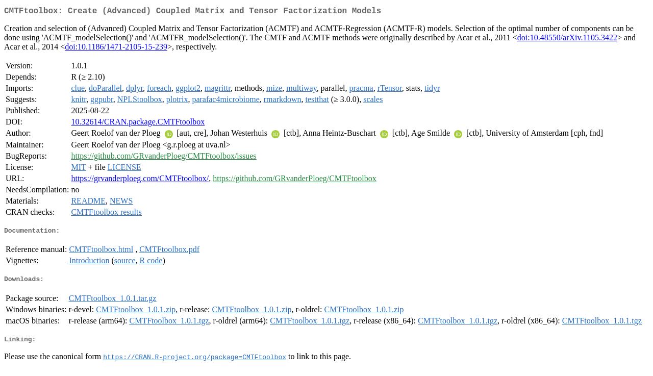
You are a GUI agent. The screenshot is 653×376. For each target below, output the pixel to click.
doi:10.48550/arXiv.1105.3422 (567, 39)
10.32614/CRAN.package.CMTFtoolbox (138, 123)
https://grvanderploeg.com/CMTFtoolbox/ (140, 180)
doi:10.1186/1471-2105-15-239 (116, 48)
